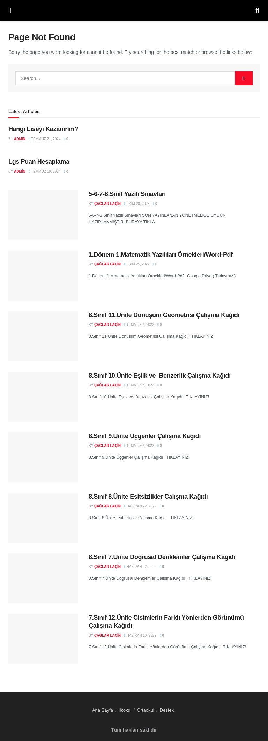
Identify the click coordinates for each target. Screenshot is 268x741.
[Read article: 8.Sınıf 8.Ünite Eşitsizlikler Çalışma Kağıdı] (43, 518)
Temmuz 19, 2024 (45, 171)
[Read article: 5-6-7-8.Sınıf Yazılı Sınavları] (43, 215)
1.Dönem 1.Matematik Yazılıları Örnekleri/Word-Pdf (161, 254)
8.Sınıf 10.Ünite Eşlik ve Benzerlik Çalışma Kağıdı (160, 375)
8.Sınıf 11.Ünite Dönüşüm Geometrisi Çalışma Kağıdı (164, 315)
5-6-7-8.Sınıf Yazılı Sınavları (127, 194)
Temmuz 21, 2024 (45, 139)
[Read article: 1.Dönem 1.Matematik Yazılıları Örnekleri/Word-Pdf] (43, 276)
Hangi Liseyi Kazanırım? (43, 129)
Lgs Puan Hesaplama (38, 161)
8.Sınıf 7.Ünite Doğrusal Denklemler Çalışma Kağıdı (162, 557)
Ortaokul (145, 710)
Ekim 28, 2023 (137, 204)
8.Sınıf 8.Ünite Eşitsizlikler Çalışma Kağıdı (148, 496)
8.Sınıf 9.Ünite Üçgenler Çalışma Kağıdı (145, 436)
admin (19, 139)
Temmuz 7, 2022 (139, 325)
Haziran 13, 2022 (140, 635)
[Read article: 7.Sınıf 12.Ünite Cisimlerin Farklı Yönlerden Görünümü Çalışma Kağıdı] (43, 639)
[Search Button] (257, 10)
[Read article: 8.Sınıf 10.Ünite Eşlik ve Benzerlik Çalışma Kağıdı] (43, 397)
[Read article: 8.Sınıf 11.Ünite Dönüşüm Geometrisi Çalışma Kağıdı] (43, 336)
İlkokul (125, 710)
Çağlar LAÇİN (107, 204)
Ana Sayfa (102, 710)
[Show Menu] (9, 10)
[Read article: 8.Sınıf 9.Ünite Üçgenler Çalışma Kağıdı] (43, 457)
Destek (167, 710)
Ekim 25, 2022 (137, 264)
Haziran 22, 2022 (140, 506)
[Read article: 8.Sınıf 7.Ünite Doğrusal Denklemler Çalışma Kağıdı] (43, 578)
